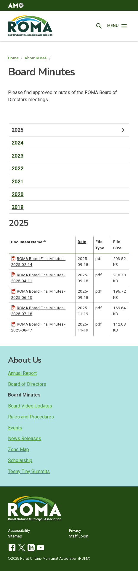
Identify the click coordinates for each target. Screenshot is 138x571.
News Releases (24, 438)
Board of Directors (27, 384)
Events (15, 428)
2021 (17, 181)
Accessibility (19, 531)
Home (13, 58)
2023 (17, 156)
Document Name (29, 241)
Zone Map (18, 449)
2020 (17, 194)
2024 (17, 142)
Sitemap (15, 536)
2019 (17, 207)
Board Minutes (24, 395)
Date (82, 241)
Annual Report (22, 373)
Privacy (75, 531)
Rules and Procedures (31, 417)
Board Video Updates (30, 406)
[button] (15, 5)
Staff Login (78, 536)
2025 (69, 130)
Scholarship (20, 460)
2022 (17, 168)
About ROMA (36, 58)
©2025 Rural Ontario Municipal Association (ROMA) (49, 558)
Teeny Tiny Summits (29, 471)
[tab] (69, 130)
